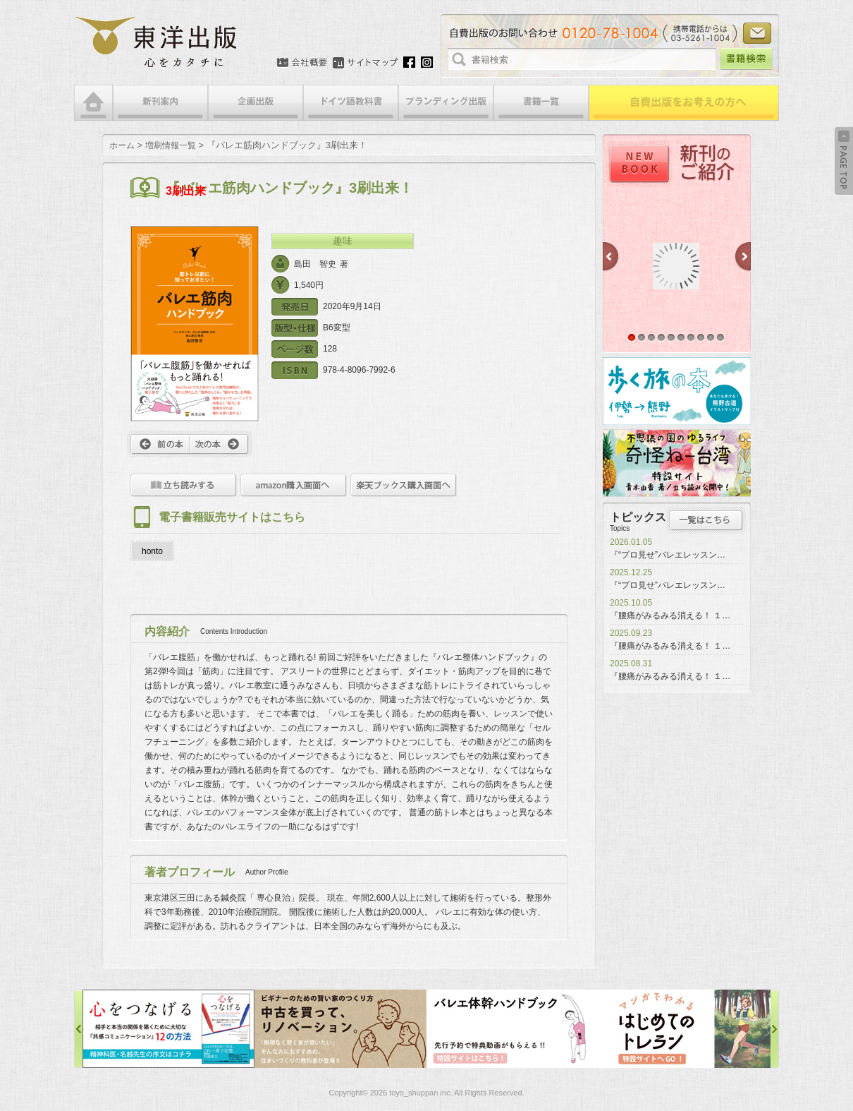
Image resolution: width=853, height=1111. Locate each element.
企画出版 (255, 103)
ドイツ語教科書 (350, 103)
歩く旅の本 (677, 391)
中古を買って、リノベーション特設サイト (340, 1029)
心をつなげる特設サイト (168, 1029)
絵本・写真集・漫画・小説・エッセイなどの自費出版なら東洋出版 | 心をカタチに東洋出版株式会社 (157, 42)
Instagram (427, 62)
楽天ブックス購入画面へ (403, 485)
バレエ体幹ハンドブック (512, 1029)
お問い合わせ (757, 33)
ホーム (122, 145)
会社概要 (302, 62)
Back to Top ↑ (844, 161)
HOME (93, 103)
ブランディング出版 (445, 103)
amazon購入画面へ (293, 485)
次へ (221, 444)
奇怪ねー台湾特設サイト (677, 463)
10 (720, 337)
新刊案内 (160, 103)
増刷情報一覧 (170, 145)
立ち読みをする (183, 485)
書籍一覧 (541, 103)
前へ (158, 444)
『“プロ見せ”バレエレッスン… (667, 555)
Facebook (409, 62)
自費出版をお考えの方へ (684, 103)
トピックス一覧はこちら (706, 520)
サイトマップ (365, 62)
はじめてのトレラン (685, 1029)
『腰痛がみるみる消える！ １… (670, 615)
